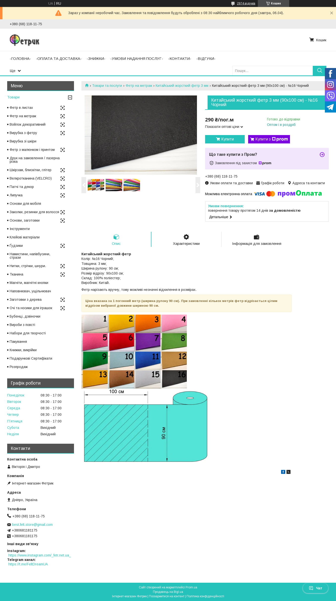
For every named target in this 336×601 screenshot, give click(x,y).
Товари (13, 97)
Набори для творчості (28, 333)
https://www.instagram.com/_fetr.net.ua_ (39, 555)
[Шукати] (319, 70)
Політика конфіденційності (205, 596)
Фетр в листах (21, 108)
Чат (315, 588)
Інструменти (20, 229)
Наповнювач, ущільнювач (30, 291)
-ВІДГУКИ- (206, 58)
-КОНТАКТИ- (179, 58)
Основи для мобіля (25, 204)
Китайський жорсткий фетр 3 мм (182, 86)
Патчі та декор (22, 187)
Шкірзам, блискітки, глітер (30, 170)
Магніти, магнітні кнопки (29, 283)
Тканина (16, 274)
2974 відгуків (246, 3)
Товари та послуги (107, 86)
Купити (227, 139)
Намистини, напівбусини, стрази (30, 255)
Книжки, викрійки (23, 350)
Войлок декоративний (28, 124)
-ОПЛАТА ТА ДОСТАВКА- (59, 58)
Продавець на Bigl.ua (168, 592)
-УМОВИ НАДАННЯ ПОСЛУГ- (136, 58)
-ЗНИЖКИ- (96, 58)
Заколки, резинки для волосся (34, 212)
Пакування (18, 342)
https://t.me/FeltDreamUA (28, 564)
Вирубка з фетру (23, 133)
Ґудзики (16, 246)
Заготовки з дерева (26, 299)
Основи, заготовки (25, 220)
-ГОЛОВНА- (20, 58)
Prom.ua (191, 587)
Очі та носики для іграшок (31, 308)
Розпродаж (19, 367)
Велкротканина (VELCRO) (31, 178)
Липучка (16, 195)
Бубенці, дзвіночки (25, 316)
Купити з (271, 139)
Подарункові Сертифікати (31, 358)
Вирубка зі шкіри (23, 141)
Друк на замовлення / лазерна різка (35, 159)
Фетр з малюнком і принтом (32, 150)
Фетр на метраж (139, 86)
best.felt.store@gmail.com (32, 525)
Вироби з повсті (22, 325)
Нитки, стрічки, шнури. (28, 266)
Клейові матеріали (25, 237)
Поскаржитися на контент (166, 596)
